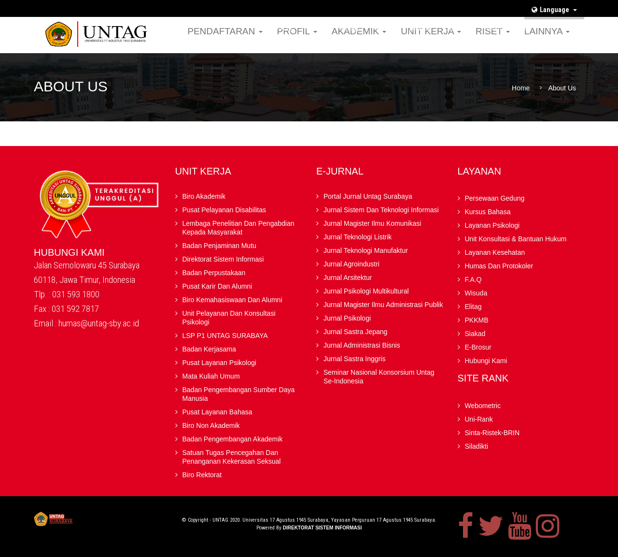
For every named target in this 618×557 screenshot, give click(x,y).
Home (521, 88)
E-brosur (456, 28)
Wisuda (317, 28)
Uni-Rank (479, 419)
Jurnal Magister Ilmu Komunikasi (372, 223)
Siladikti (476, 446)
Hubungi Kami (504, 28)
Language (554, 10)
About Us (562, 88)
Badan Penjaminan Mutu (219, 245)
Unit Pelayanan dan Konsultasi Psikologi (229, 317)
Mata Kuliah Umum (211, 376)
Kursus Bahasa (488, 212)
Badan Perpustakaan (214, 273)
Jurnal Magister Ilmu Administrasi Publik (383, 304)
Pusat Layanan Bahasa (218, 412)
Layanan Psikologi (492, 225)
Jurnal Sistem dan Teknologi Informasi (381, 210)
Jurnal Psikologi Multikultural (366, 291)
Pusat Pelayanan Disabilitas (225, 210)
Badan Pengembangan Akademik (233, 439)
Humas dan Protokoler (499, 266)
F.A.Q (283, 28)
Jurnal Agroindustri (351, 264)
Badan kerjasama (209, 349)
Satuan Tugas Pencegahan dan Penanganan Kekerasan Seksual (232, 457)
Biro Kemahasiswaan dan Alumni (232, 300)
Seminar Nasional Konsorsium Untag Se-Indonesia (379, 376)
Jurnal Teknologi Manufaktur (365, 250)
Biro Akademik (204, 196)
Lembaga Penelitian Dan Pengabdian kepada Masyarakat (239, 228)
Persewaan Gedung (495, 198)
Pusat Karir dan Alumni (218, 286)
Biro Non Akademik (211, 425)
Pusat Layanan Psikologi (219, 362)
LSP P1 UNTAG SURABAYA (225, 335)
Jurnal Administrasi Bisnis (361, 345)
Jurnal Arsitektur (347, 277)
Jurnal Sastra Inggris (354, 359)
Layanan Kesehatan (495, 252)
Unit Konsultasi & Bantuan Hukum (516, 239)
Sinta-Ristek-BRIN (492, 433)
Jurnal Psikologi (347, 318)
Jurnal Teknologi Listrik (357, 237)
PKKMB (383, 28)
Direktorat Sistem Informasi (223, 259)
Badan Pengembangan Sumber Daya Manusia (239, 394)
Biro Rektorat (202, 475)
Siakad (419, 28)
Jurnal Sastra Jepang (355, 332)
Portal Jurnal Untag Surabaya (367, 196)
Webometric (483, 406)
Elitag (349, 28)
